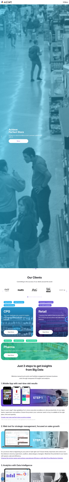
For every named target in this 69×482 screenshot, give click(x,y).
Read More (11, 332)
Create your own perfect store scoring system (16, 417)
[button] (67, 136)
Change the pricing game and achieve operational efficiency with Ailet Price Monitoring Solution (32, 458)
